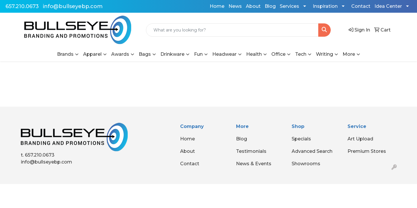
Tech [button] (300, 54)
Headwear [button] (224, 54)
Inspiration (325, 6)
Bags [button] (145, 54)
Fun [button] (198, 54)
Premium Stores (367, 151)
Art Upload (360, 139)
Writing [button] (324, 54)
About (253, 6)
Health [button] (254, 54)
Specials (301, 139)
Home (217, 6)
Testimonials (251, 151)
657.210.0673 (22, 6)
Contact (360, 6)
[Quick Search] (232, 30)
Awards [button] (120, 54)
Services (289, 6)
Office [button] (278, 54)
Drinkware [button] (172, 54)
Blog (270, 6)
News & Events (253, 163)
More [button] (349, 54)
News (235, 6)
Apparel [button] (92, 54)
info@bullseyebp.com (73, 6)
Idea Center (388, 6)
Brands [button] (65, 54)
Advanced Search (312, 151)
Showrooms (306, 163)
